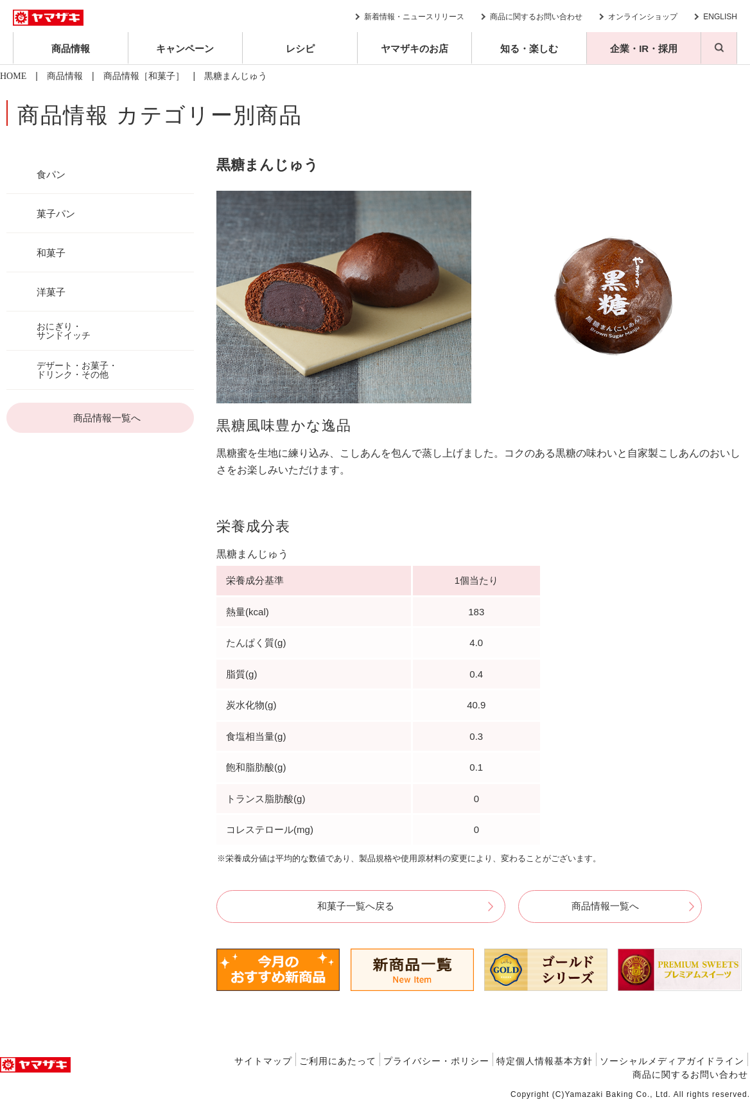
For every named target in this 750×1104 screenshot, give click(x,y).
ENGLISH (720, 16)
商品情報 (70, 48)
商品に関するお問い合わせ (536, 16)
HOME (13, 76)
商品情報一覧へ (605, 905)
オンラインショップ (642, 16)
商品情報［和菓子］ (143, 76)
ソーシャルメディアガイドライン (672, 1061)
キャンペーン (185, 48)
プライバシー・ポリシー (436, 1061)
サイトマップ (263, 1061)
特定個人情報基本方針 (544, 1061)
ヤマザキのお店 (414, 48)
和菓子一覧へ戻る (355, 905)
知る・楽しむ (529, 48)
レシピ (300, 48)
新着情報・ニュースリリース (414, 16)
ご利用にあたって (337, 1061)
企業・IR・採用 (643, 48)
